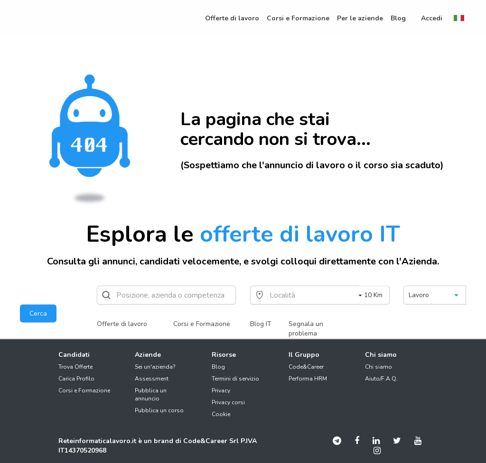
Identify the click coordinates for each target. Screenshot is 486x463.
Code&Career (306, 367)
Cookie (221, 414)
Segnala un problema (306, 328)
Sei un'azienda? (155, 367)
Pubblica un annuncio (151, 394)
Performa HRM (308, 378)
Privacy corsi (228, 402)
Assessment (151, 378)
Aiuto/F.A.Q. (381, 378)
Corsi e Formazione (201, 323)
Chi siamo (378, 367)
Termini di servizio (235, 378)
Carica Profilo (76, 378)
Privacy (221, 390)
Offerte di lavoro (122, 323)
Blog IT (260, 323)
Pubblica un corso (159, 410)
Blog (218, 367)
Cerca (38, 313)
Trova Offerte (75, 367)
